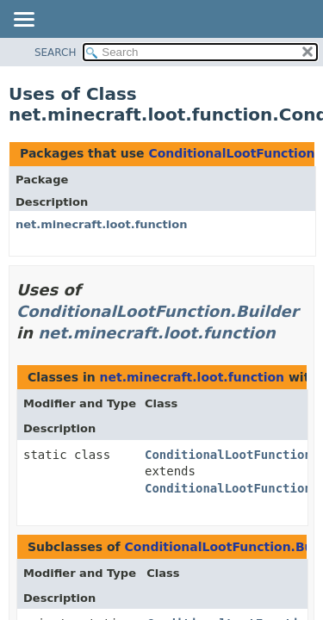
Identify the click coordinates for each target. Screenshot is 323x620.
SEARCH (55, 52)
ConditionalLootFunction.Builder (157, 311)
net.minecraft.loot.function (101, 224)
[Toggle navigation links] (23, 21)
